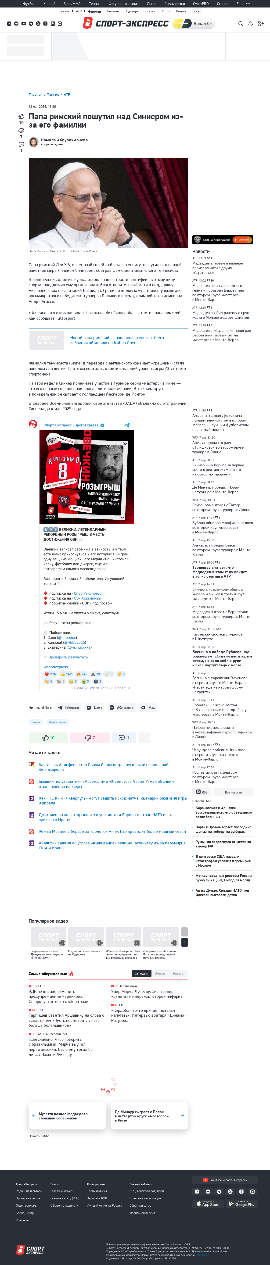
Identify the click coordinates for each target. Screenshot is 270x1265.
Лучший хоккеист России (104, 1205)
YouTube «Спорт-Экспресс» (225, 1180)
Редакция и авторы (29, 1191)
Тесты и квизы (97, 1191)
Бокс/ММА (72, 4)
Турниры (132, 11)
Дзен (98, 707)
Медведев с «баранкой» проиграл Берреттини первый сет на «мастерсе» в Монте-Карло (221, 335)
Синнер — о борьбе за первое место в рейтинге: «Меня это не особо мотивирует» (218, 470)
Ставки (222, 4)
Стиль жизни (175, 4)
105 (34, 986)
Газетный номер (61, 1191)
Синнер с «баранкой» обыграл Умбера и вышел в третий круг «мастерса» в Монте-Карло (218, 594)
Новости (94, 11)
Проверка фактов (28, 1198)
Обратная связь (140, 1205)
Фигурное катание (123, 4)
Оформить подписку (64, 1205)
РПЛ (41, 986)
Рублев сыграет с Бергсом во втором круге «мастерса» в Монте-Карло (216, 777)
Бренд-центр (25, 1213)
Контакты (22, 1220)
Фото (166, 11)
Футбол (29, 4)
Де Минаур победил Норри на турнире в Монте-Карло (215, 489)
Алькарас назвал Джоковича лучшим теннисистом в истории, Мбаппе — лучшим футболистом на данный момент (220, 422)
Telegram (72, 707)
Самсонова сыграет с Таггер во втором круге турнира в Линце (221, 507)
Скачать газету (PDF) (64, 1198)
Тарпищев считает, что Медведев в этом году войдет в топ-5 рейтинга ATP (219, 572)
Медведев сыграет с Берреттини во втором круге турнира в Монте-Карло (222, 616)
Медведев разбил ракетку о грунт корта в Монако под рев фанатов (221, 315)
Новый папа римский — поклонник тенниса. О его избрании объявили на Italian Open (117, 340)
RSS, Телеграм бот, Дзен (147, 1191)
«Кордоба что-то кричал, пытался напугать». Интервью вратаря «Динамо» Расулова (148, 1015)
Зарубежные (128, 986)
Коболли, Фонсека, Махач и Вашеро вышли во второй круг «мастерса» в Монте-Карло (220, 710)
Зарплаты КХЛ (97, 1198)
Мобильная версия (142, 1213)
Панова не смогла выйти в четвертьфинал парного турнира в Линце (222, 732)
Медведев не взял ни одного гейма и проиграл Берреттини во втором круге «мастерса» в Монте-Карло (218, 292)
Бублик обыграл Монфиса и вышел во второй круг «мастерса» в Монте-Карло (222, 527)
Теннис (95, 4)
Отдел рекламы (26, 1205)
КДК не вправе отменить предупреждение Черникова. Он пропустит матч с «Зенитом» (58, 996)
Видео (181, 11)
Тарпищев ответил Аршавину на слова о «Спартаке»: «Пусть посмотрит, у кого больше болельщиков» (66, 1020)
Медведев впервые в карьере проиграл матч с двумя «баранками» (217, 268)
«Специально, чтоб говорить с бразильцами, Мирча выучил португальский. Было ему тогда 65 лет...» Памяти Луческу (61, 1047)
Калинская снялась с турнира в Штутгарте (217, 636)
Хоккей (49, 4)
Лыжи (151, 4)
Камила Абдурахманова (64, 140)
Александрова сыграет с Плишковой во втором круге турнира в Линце (218, 447)
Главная (36, 94)
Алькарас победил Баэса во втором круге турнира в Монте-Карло (222, 550)
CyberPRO (201, 4)
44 (34, 1010)
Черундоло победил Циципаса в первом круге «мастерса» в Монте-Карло (218, 754)
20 (116, 986)
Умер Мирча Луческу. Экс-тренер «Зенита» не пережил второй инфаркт (146, 994)
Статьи (150, 11)
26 (212, 280)
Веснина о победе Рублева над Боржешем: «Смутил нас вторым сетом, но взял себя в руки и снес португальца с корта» (222, 658)
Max (151, 707)
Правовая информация (145, 1198)
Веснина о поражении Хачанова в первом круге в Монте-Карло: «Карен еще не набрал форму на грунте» (219, 684)
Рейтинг (113, 11)
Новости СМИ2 (39, 1136)
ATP (79, 11)
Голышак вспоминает (52, 1034)
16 (116, 1005)
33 (34, 1034)
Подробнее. (203, 1255)
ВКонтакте (125, 707)
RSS (202, 792)
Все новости (233, 792)
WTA (195, 437)
